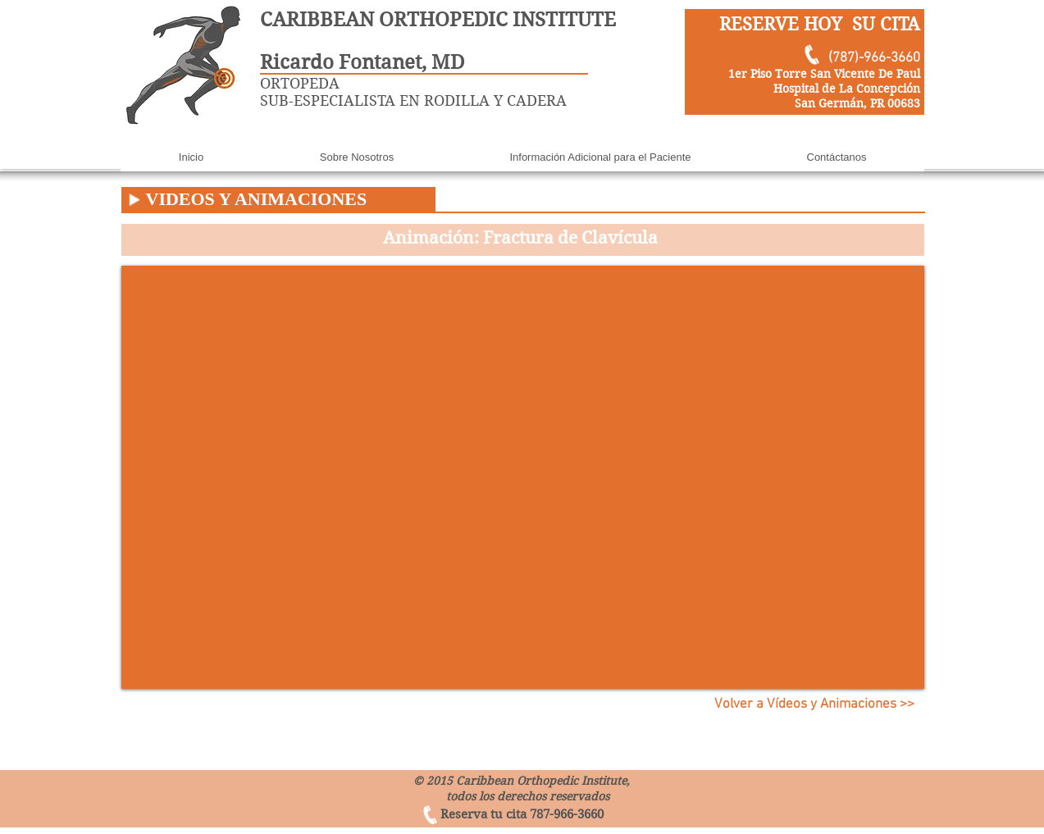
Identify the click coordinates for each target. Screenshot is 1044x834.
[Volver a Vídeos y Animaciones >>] (814, 705)
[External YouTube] (522, 477)
